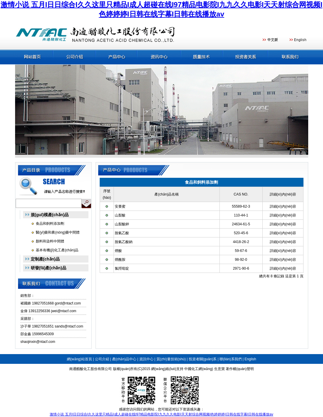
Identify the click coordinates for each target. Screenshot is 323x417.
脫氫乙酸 (122, 233)
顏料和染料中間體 (50, 241)
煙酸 (118, 251)
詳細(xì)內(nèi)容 (283, 206)
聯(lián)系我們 (230, 359)
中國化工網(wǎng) (198, 369)
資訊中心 (146, 359)
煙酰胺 (120, 260)
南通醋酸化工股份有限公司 (90, 369)
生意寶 (219, 369)
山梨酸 (120, 215)
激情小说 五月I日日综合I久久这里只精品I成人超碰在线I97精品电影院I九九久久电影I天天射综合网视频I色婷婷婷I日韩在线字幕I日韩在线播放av (161, 414)
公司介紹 (102, 359)
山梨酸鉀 (122, 224)
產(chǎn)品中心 (124, 359)
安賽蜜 (120, 206)
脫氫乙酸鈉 (124, 242)
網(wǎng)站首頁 (79, 359)
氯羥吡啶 (122, 268)
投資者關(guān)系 (203, 359)
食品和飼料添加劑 (50, 223)
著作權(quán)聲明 (240, 369)
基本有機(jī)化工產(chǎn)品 (57, 250)
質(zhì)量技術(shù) (171, 359)
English (250, 359)
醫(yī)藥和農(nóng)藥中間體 (58, 232)
